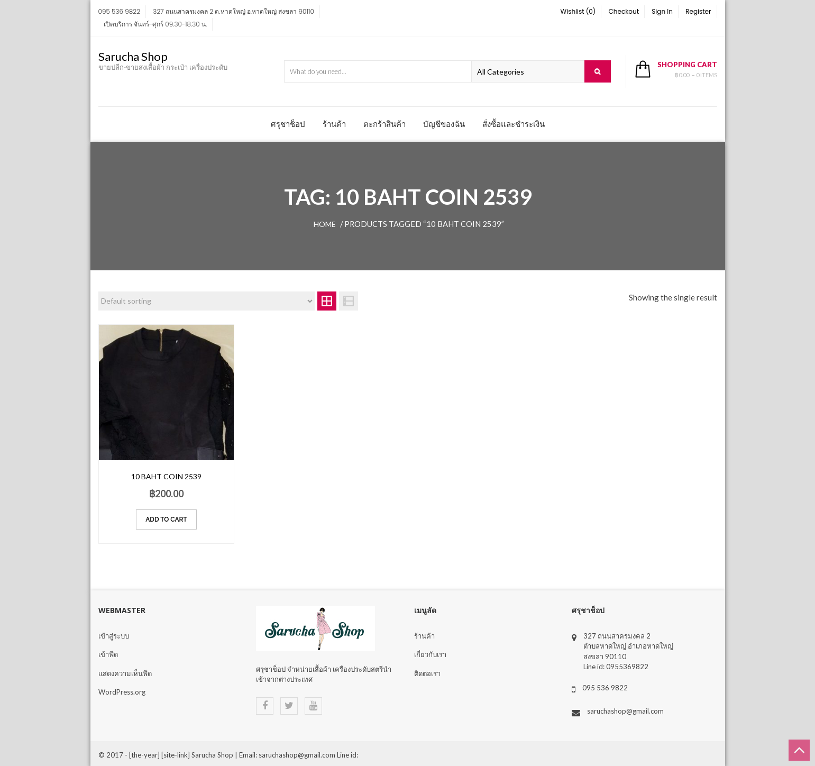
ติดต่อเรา (427, 673)
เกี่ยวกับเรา (430, 654)
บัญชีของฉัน (444, 124)
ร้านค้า (334, 124)
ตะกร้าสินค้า (384, 124)
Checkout (624, 11)
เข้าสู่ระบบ (113, 636)
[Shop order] (206, 301)
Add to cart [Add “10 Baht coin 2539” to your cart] (166, 519)
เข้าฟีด (108, 654)
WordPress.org (121, 692)
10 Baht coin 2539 (166, 476)
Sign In (662, 11)
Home (325, 224)
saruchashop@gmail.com (625, 711)
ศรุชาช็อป (288, 124)
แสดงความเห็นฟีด (125, 673)
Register (698, 11)
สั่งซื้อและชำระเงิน (513, 124)
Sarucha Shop (133, 56)
